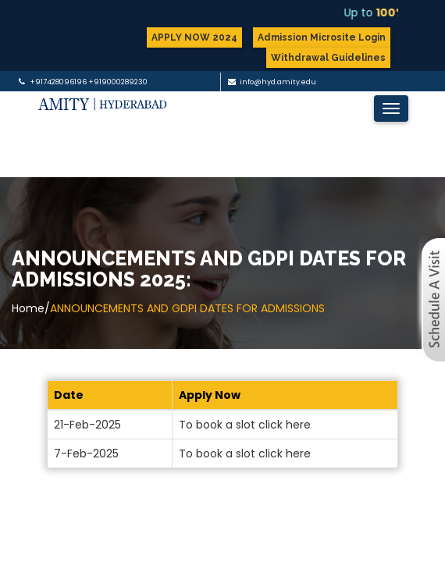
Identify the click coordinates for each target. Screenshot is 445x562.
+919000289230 (118, 82)
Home (28, 308)
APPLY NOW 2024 (194, 37)
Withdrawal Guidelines (328, 57)
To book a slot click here (245, 424)
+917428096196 (58, 82)
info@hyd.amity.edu (278, 82)
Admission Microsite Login (322, 37)
